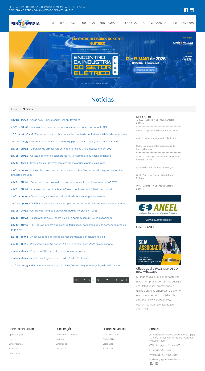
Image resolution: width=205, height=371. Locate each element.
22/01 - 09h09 (20, 196)
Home (52, 23)
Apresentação (16, 335)
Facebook (14, 349)
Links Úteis (61, 349)
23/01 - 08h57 (20, 189)
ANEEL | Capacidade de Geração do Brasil (157, 130)
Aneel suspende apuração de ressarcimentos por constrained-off (69, 236)
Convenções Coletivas (67, 335)
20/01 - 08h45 (20, 265)
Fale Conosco (183, 23)
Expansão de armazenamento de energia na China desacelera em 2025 (73, 148)
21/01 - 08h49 (19, 251)
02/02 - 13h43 (19, 119)
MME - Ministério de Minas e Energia (154, 167)
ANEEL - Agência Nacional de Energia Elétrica (155, 121)
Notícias (88, 23)
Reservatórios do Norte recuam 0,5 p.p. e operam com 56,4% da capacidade (75, 141)
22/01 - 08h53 (20, 210)
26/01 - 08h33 (20, 141)
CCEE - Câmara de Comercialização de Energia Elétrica (156, 147)
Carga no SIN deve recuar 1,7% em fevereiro (56, 119)
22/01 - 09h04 (20, 203)
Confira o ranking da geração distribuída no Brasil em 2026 (65, 210)
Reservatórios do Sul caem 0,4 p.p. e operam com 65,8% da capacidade (73, 217)
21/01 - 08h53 (19, 236)
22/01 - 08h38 (20, 224)
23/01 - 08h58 (20, 181)
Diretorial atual (16, 344)
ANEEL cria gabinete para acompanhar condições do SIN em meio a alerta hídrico (79, 203)
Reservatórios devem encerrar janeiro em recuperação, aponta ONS (71, 127)
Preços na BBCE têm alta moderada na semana (59, 251)
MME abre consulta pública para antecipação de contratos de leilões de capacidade (80, 134)
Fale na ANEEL (146, 227)
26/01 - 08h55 (20, 127)
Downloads (61, 344)
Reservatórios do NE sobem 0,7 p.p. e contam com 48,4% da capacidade (73, 189)
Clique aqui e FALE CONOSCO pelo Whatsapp (157, 271)
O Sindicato (69, 23)
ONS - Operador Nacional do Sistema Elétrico (155, 176)
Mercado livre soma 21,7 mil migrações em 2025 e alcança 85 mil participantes (77, 265)
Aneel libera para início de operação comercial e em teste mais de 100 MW (75, 181)
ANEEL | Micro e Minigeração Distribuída (156, 138)
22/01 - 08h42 (20, 217)
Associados (159, 23)
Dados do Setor (135, 23)
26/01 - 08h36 (20, 134)
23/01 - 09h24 (20, 148)
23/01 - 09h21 (19, 155)
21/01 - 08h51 (19, 243)
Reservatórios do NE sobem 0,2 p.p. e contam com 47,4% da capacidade (72, 243)
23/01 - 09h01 (19, 170)
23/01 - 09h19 (19, 162)
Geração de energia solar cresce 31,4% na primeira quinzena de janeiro (72, 155)
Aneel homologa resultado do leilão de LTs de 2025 (61, 258)
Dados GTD (108, 339)
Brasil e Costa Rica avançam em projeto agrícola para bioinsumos (69, 162)
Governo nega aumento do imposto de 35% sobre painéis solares (69, 196)
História (12, 339)
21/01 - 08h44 (19, 258)
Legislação (107, 344)
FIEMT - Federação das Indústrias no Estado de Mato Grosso (154, 158)
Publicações (108, 23)
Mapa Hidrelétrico (111, 335)
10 (121, 279)
